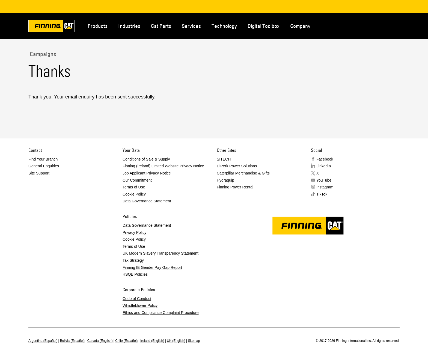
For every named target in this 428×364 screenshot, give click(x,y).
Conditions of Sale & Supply (146, 159)
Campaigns (42, 53)
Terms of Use (134, 187)
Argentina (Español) (42, 341)
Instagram (324, 187)
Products (98, 25)
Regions (391, 25)
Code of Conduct (137, 298)
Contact (373, 25)
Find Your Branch (43, 159)
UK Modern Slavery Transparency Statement (160, 253)
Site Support (38, 173)
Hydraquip (225, 180)
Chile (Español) (126, 341)
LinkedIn (323, 166)
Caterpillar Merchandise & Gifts (243, 173)
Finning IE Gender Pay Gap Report (152, 267)
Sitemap (194, 341)
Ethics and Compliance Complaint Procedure (161, 312)
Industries (129, 25)
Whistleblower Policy (140, 305)
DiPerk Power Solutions (237, 166)
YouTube (323, 180)
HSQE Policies (135, 274)
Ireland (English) (152, 341)
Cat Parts (161, 25)
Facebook (324, 159)
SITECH (224, 159)
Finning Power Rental (235, 187)
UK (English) (176, 341)
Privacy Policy (134, 232)
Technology (224, 25)
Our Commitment (137, 180)
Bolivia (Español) (72, 341)
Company (300, 25)
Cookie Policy (134, 194)
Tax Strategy (133, 260)
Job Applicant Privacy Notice (147, 173)
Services (191, 25)
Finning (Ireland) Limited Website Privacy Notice (163, 166)
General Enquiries (43, 166)
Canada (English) (100, 341)
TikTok (321, 194)
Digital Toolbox (264, 25)
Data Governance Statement (147, 201)
